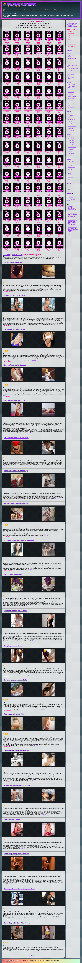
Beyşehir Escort (71, 144)
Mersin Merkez (71, 107)
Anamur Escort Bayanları (71, 87)
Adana (51, 10)
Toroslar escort (71, 98)
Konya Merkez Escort (73, 155)
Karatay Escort (71, 140)
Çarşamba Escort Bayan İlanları (71, 71)
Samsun (13, 10)
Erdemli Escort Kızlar (72, 89)
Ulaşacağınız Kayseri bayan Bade (16, 438)
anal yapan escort (7, 15)
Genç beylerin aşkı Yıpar (13, 646)
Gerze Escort (71, 123)
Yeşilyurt (70, 169)
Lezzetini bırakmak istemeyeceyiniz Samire (20, 540)
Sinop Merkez (71, 130)
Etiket (69, 204)
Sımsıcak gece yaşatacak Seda (15, 680)
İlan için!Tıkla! (7, 43)
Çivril (69, 179)
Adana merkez (71, 184)
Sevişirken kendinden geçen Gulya (17, 750)
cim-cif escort (15, 15)
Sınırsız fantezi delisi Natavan (15, 365)
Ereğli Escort (71, 153)
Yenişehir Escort (71, 100)
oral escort (52, 15)
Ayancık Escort (71, 113)
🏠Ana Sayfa (6, 10)
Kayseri (32, 10)
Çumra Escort (71, 149)
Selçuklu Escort (71, 136)
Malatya (42, 10)
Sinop (22, 10)
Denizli (47, 10)
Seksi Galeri (10, 13)
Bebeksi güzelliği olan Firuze (14, 400)
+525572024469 (7, 40)
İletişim (15, 13)
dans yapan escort (72, 229)
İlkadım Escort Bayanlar (70, 75)
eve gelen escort (24, 15)
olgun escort (46, 15)
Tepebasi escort (71, 195)
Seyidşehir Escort (72, 151)
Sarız (69, 37)
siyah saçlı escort (72, 234)
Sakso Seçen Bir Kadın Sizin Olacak (17, 923)
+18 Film (5, 13)
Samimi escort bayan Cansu (14, 329)
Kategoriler (73, 29)
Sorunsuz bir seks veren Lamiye (16, 471)
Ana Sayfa (6, 255)
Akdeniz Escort (71, 84)
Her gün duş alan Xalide (13, 574)
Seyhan (69, 187)
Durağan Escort (71, 119)
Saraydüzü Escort (72, 126)
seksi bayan (71, 213)
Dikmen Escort (71, 117)
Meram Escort (71, 138)
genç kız (31, 15)
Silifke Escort (71, 94)
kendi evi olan (38, 15)
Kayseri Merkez (71, 41)
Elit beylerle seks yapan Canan (15, 611)
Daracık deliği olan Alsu (12, 819)
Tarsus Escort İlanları (72, 96)
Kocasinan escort (72, 44)
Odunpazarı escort (72, 197)
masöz (70, 225)
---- (6, 282)
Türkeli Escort (71, 128)
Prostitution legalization (72, 26)
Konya (26, 10)
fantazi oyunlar (72, 221)
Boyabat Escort (71, 115)
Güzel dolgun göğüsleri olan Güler (16, 853)
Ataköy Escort (71, 161)
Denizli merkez (71, 174)
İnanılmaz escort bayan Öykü (14, 295)
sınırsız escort (71, 15)
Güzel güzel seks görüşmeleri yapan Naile (19, 889)
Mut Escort (70, 105)
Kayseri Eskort (17, 255)
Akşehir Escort (71, 142)
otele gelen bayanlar (61, 15)
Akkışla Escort (71, 33)
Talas (69, 39)
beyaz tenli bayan (72, 220)
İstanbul (37, 10)
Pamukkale (70, 177)
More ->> (46, 290)
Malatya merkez (71, 167)
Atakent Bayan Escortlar (71, 62)
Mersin (18, 10)
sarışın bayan (71, 216)
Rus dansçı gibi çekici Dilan (14, 714)
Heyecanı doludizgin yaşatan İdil (16, 503)
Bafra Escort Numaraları (70, 56)
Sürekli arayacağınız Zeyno (14, 262)
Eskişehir (56, 10)
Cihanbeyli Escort (72, 147)
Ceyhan (69, 189)
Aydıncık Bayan (71, 103)
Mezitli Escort (71, 92)
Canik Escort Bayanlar (73, 68)
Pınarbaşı (70, 35)
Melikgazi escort (71, 46)
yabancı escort (6, 16)
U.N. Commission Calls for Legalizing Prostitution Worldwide (73, 24)
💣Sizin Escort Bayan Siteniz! (19, 4)
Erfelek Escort (71, 121)
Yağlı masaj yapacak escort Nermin (17, 785)
